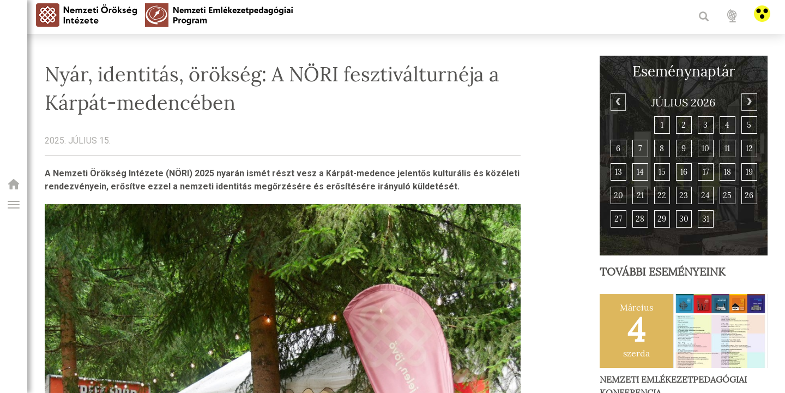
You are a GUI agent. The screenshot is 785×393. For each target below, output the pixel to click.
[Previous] (618, 102)
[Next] (749, 102)
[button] (13, 204)
